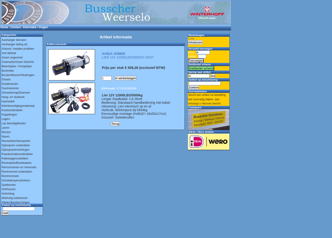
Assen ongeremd (12, 57)
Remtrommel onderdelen (17, 171)
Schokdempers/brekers (16, 180)
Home (4, 27)
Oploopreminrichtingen (16, 149)
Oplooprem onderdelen (16, 145)
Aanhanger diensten (14, 40)
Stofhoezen (9, 189)
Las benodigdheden (14, 123)
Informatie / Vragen (35, 27)
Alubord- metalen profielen (18, 48)
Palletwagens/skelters (15, 158)
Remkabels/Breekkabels (16, 163)
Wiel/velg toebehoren (15, 198)
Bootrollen (8, 70)
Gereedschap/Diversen (16, 92)
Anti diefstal (9, 53)
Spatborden (9, 184)
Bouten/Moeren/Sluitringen (18, 75)
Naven (6, 136)
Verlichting (8, 193)
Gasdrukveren (10, 88)
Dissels (6, 79)
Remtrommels (10, 176)
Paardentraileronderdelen (17, 154)
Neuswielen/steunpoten (16, 141)
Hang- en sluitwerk (13, 97)
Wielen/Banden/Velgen (16, 202)
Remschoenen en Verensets (19, 167)
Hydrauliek (8, 101)
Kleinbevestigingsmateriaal (18, 105)
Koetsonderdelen (12, 110)
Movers (6, 132)
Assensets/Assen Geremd (18, 62)
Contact (15, 27)
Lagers (6, 119)
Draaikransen (10, 83)
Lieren (5, 127)
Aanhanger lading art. (15, 44)
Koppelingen (9, 114)
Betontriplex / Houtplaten (17, 66)
